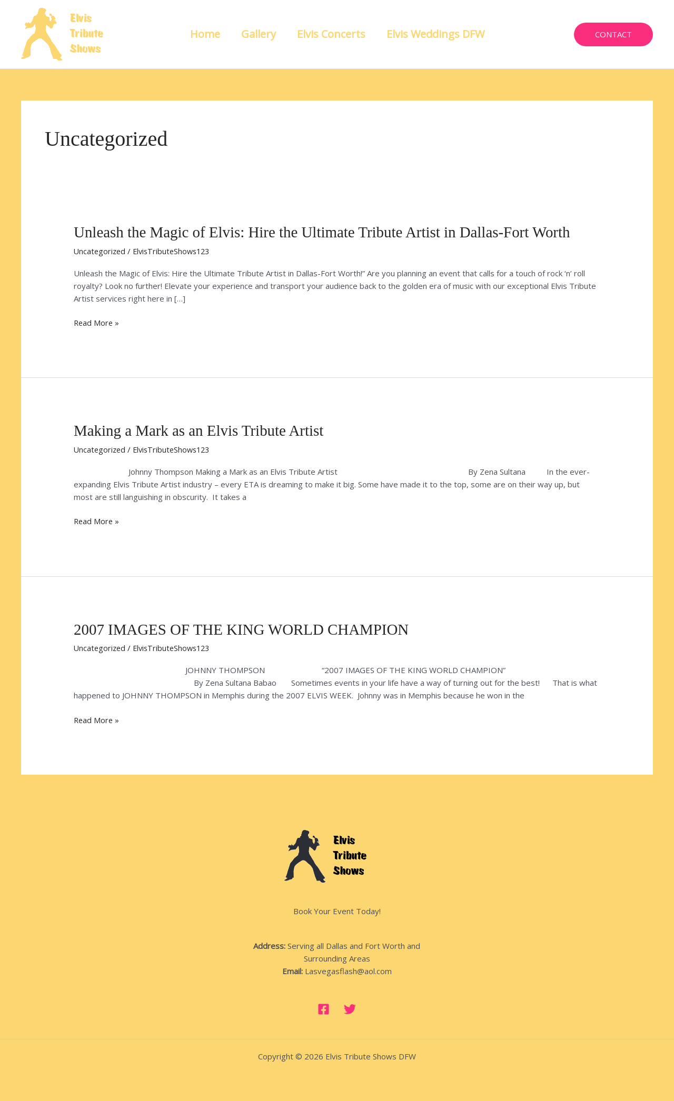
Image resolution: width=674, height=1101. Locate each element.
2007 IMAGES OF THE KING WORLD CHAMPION (248, 628)
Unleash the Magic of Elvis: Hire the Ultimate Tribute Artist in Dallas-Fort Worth (331, 232)
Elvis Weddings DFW (435, 34)
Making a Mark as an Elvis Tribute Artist (203, 430)
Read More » (97, 322)
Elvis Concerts (331, 34)
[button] (613, 34)
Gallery (258, 34)
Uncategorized (100, 250)
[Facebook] (324, 1008)
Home (205, 34)
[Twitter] (350, 1008)
